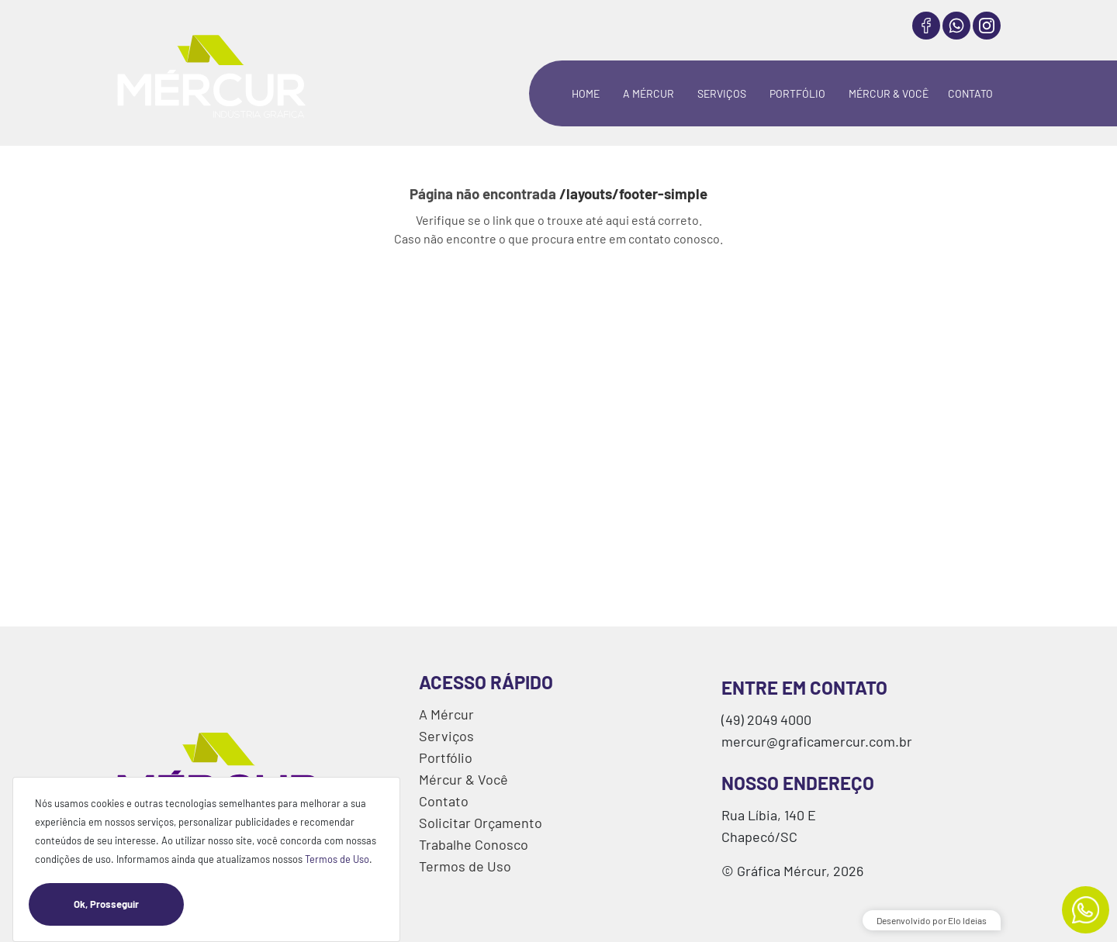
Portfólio (445, 757)
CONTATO (970, 93)
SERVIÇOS (721, 93)
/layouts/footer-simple (633, 193)
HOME (586, 93)
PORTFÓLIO (797, 93)
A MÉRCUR (648, 93)
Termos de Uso (337, 859)
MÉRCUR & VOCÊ (889, 93)
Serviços (446, 735)
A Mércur (446, 714)
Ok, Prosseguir (129, 904)
